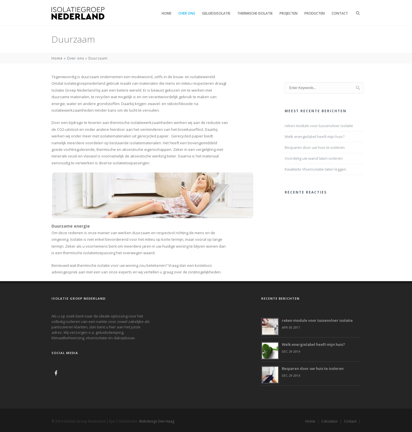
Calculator (329, 421)
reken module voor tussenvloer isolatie (319, 125)
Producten (314, 13)
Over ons (186, 13)
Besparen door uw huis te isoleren (315, 147)
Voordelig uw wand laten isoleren (314, 158)
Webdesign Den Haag (156, 421)
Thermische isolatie (255, 13)
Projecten (289, 13)
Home (166, 13)
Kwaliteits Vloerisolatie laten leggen (315, 169)
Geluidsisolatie (216, 13)
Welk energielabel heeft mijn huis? (314, 136)
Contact (340, 13)
